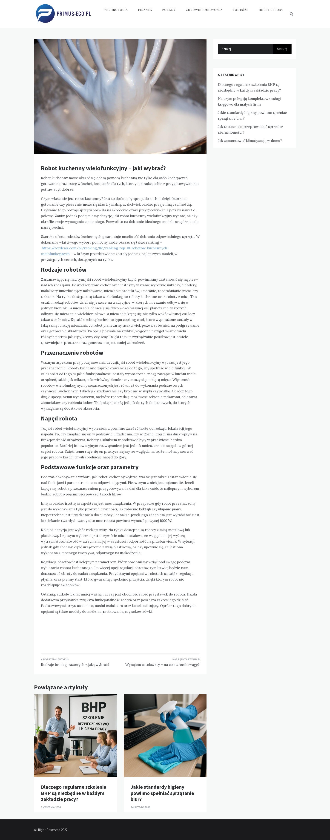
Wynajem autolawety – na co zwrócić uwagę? (162, 664)
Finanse (145, 10)
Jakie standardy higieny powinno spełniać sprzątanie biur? (162, 793)
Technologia (116, 10)
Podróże (241, 10)
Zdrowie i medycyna (204, 10)
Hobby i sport (271, 10)
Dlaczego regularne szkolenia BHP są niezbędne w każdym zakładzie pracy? (73, 793)
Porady (169, 10)
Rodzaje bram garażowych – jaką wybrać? (75, 664)
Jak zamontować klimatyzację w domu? (250, 140)
